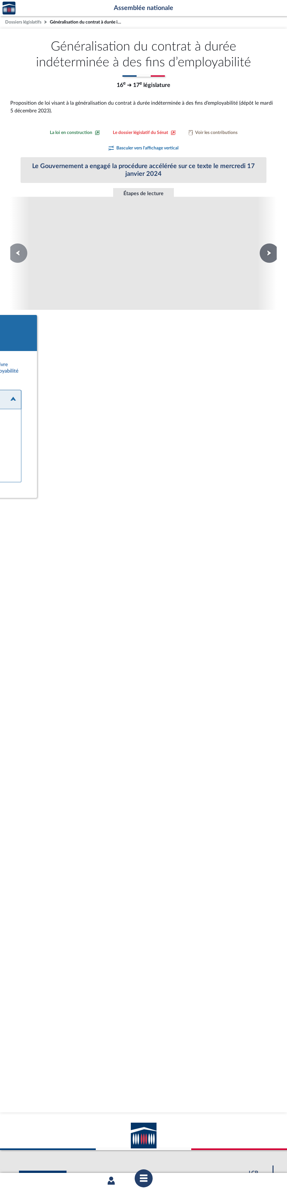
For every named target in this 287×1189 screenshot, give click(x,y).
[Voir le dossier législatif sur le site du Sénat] (144, 132)
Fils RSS (201, 1157)
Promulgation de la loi (143, 232)
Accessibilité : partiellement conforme (108, 1157)
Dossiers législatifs (23, 22)
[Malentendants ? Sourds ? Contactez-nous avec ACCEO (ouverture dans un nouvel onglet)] (96, 1119)
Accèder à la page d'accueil (9, 8)
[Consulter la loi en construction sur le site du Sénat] (75, 132)
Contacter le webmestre (168, 1157)
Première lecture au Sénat (56, 235)
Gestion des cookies (229, 1157)
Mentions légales (55, 1157)
